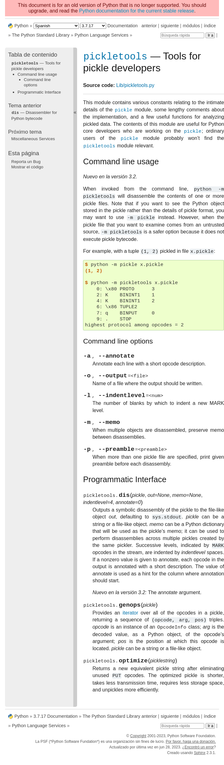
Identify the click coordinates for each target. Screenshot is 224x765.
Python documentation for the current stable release (136, 10)
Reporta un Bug (25, 161)
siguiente (170, 25)
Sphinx (200, 757)
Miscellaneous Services (33, 138)
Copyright (138, 740)
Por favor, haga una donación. (191, 746)
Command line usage (37, 74)
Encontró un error (199, 752)
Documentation (122, 25)
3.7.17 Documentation (56, 720)
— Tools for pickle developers (36, 66)
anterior (149, 25)
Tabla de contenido (32, 54)
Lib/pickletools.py (135, 86)
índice (210, 25)
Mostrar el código (27, 166)
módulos (191, 25)
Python (21, 25)
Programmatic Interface (39, 91)
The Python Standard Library (41, 35)
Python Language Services (101, 35)
